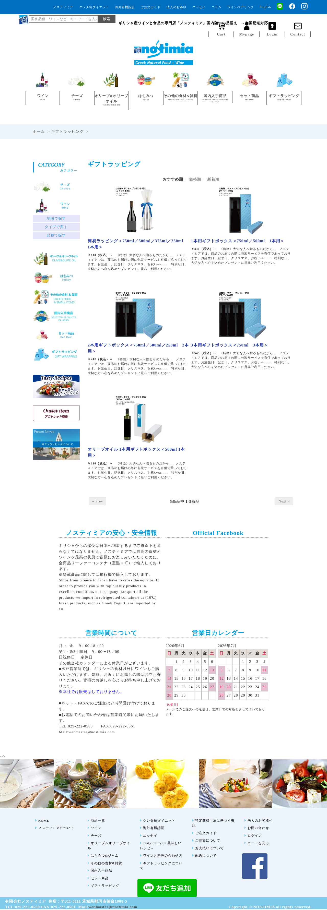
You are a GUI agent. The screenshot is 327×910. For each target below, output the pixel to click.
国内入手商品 (101, 870)
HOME (43, 820)
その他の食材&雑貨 (106, 863)
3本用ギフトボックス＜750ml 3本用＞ (229, 345)
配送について (206, 855)
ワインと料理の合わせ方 (162, 855)
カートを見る (258, 843)
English (265, 7)
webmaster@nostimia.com (91, 732)
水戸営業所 (71, 669)
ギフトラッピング (67, 131)
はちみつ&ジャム (105, 855)
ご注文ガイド (151, 7)
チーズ (96, 835)
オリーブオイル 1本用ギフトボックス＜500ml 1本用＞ (136, 452)
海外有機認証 (125, 7)
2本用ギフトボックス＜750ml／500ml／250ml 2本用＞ (138, 348)
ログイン (255, 835)
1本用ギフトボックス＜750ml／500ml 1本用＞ (238, 241)
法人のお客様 (176, 7)
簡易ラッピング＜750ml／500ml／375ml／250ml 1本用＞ (138, 244)
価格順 (195, 179)
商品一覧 (98, 820)
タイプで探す (56, 227)
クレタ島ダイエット (94, 7)
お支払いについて (209, 848)
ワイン (96, 828)
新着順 (213, 179)
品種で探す (56, 235)
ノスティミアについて (56, 828)
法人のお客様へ (260, 820)
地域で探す (56, 218)
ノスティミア (63, 7)
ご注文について (207, 840)
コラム (216, 7)
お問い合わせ (258, 828)
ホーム (39, 131)
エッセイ (199, 7)
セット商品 (100, 878)
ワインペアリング (240, 7)
